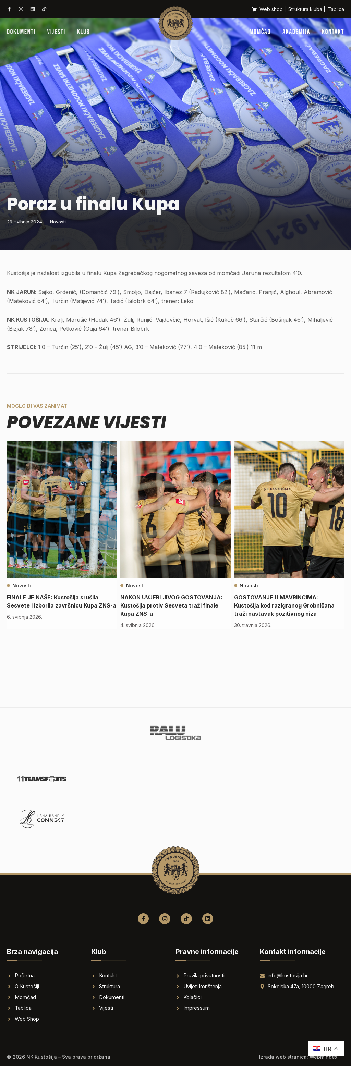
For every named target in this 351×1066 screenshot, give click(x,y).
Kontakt (333, 31)
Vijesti (56, 31)
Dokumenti (21, 31)
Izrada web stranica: (298, 1057)
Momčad (260, 31)
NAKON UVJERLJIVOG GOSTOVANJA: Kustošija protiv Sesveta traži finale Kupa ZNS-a (168, 605)
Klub (83, 31)
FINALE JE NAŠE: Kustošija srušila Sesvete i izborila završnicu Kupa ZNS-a (58, 605)
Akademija (296, 31)
